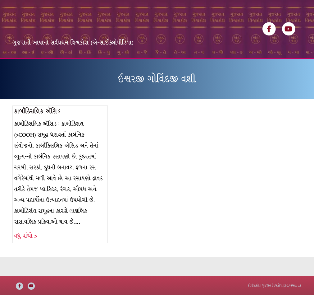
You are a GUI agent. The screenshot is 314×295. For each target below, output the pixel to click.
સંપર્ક (215, 67)
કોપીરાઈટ (254, 285)
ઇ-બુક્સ (159, 67)
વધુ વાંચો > (25, 254)
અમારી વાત (188, 67)
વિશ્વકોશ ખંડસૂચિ (64, 67)
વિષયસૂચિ (131, 67)
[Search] (296, 65)
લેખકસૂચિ (101, 67)
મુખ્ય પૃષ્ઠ (27, 67)
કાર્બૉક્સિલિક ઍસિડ (37, 129)
